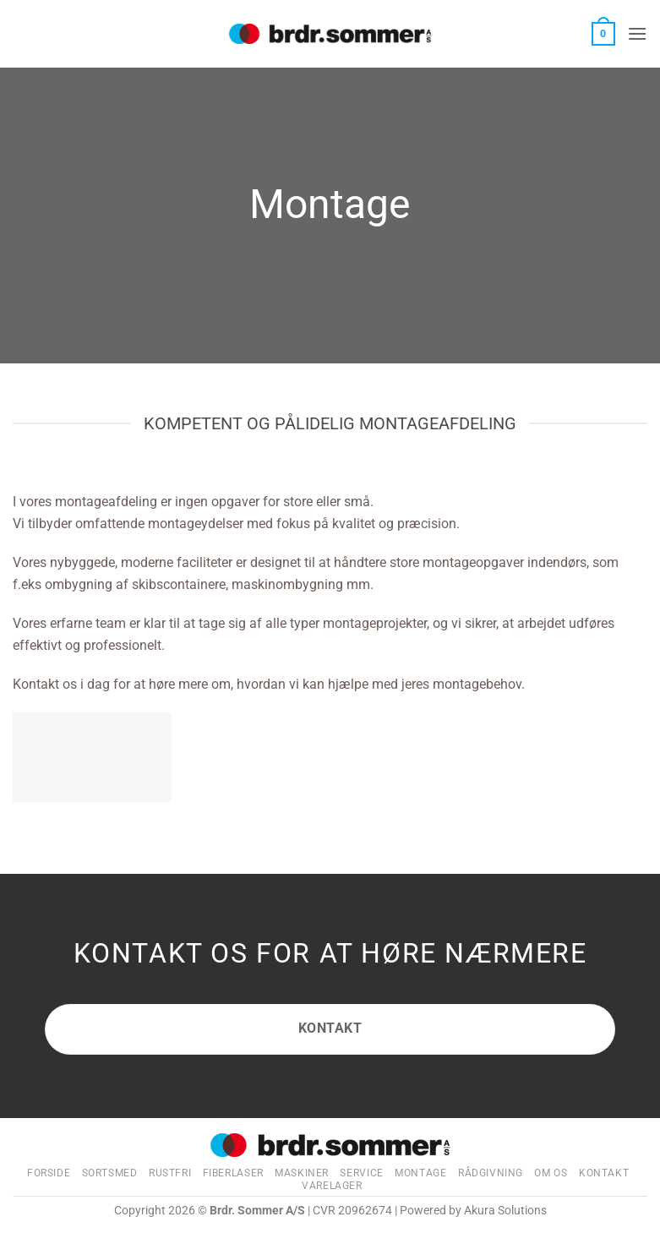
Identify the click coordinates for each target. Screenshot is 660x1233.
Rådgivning (490, 1173)
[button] (603, 33)
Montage (420, 1173)
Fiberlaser (233, 1173)
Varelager (332, 1186)
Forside (48, 1173)
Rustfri (170, 1173)
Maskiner (302, 1173)
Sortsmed (110, 1173)
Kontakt (604, 1173)
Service (361, 1173)
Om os (550, 1173)
